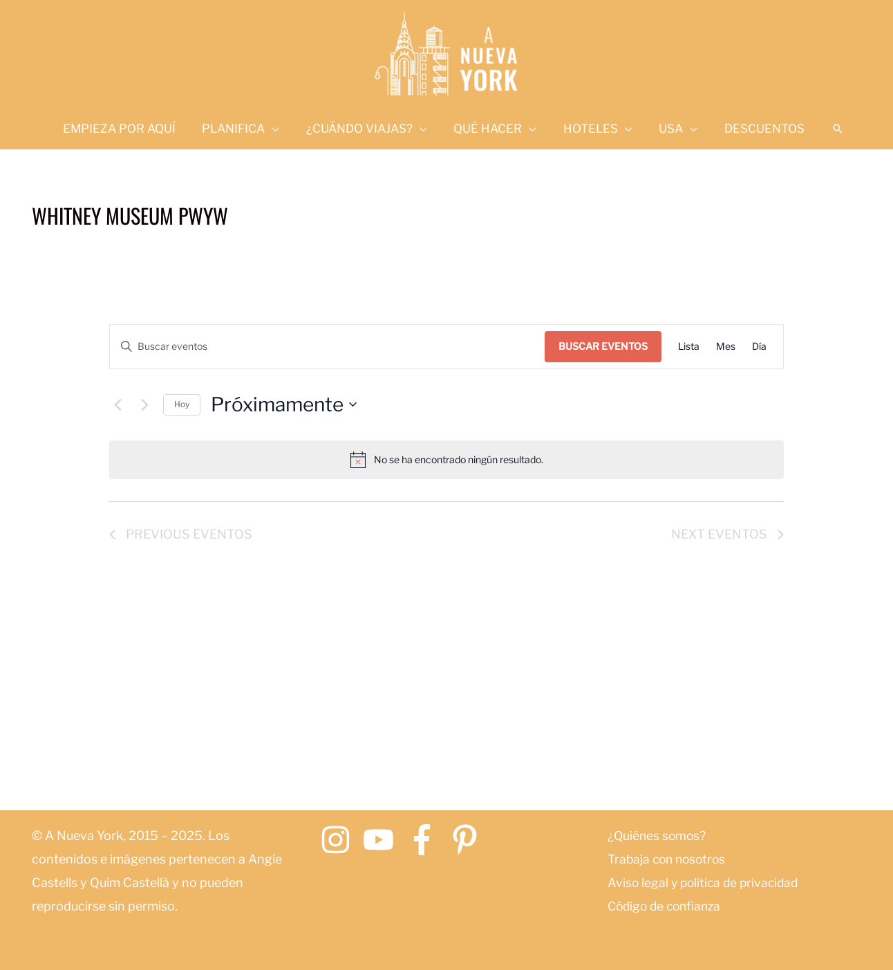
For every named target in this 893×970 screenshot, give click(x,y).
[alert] (446, 459)
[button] (826, 128)
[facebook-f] (426, 839)
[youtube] (383, 839)
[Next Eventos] (144, 404)
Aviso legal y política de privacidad (706, 882)
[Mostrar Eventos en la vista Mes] (725, 347)
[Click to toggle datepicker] (284, 405)
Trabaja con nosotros (669, 859)
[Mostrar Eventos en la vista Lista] (688, 347)
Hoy (181, 404)
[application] (278, 128)
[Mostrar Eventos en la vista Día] (759, 347)
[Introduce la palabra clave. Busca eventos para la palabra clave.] (327, 347)
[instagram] (340, 839)
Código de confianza (667, 906)
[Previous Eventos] (117, 404)
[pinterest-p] (469, 839)
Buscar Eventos (603, 346)
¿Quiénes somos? (658, 835)
